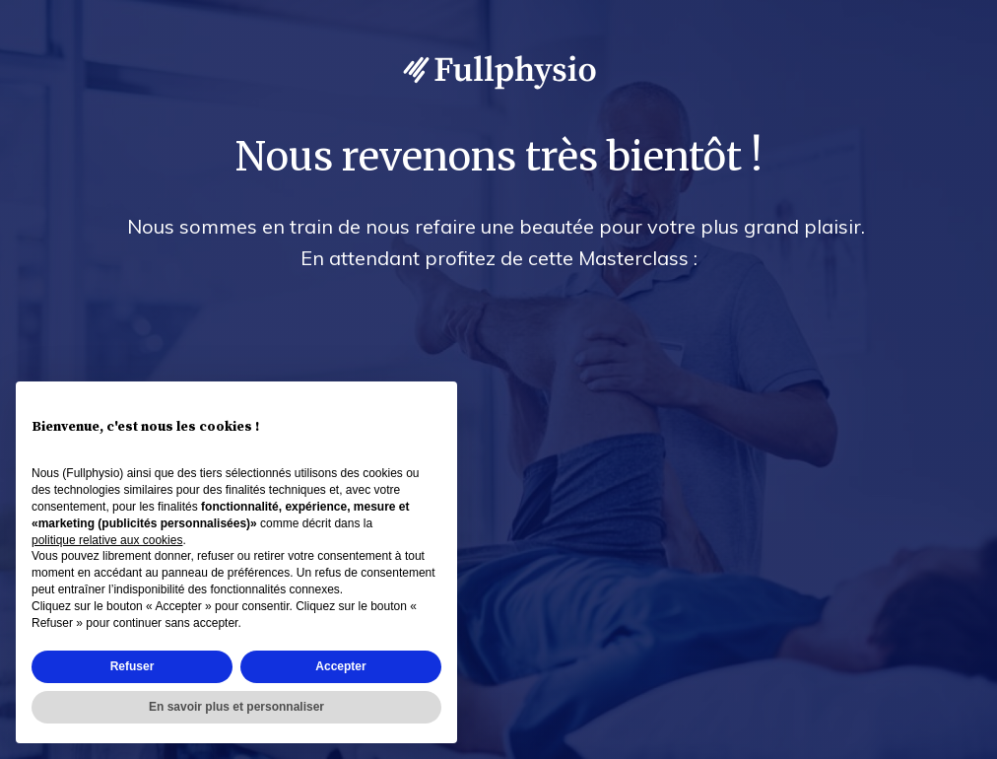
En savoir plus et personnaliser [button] (236, 707)
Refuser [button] (132, 666)
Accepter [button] (340, 666)
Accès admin (940, 740)
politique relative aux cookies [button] (107, 540)
